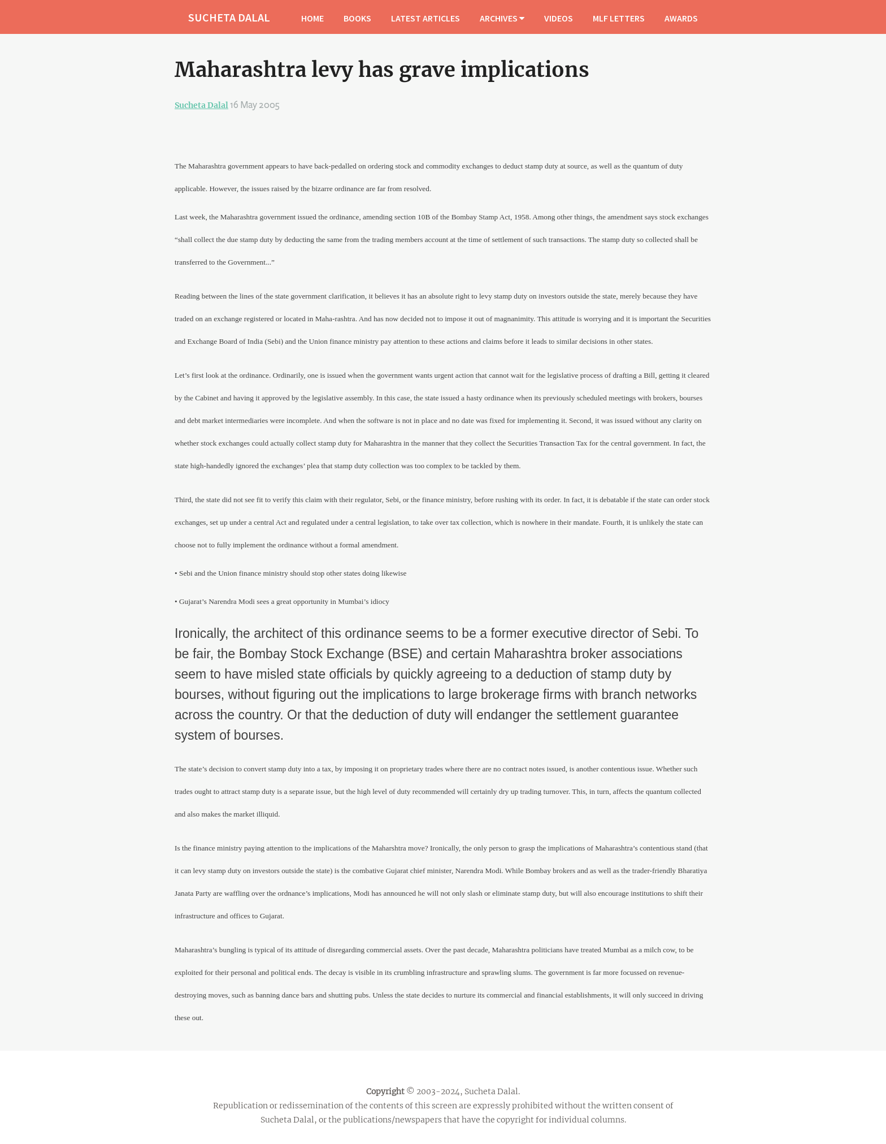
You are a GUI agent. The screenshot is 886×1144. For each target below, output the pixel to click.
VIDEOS (558, 18)
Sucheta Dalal (201, 105)
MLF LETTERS (619, 18)
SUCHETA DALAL (229, 17)
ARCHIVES (502, 18)
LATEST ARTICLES (425, 18)
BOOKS (357, 18)
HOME (312, 18)
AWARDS (681, 18)
